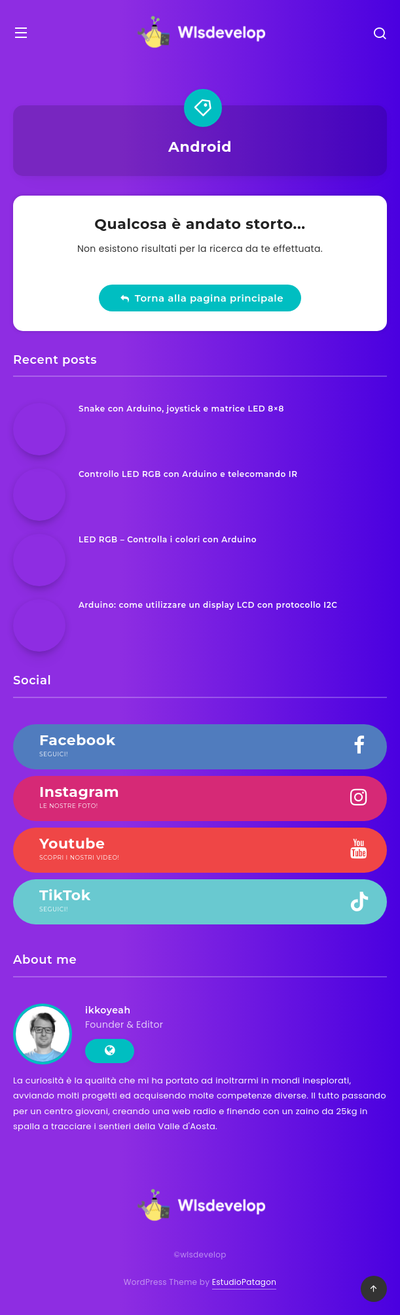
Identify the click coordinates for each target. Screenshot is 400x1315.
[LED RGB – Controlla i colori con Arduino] (39, 560)
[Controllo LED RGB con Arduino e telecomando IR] (39, 494)
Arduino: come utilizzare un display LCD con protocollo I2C (208, 605)
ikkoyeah (108, 1010)
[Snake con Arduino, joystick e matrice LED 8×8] (39, 429)
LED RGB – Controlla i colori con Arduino (168, 539)
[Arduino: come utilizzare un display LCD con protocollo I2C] (39, 625)
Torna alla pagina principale (201, 298)
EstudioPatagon (244, 1282)
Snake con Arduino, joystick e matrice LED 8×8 (181, 408)
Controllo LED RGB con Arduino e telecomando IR (188, 474)
